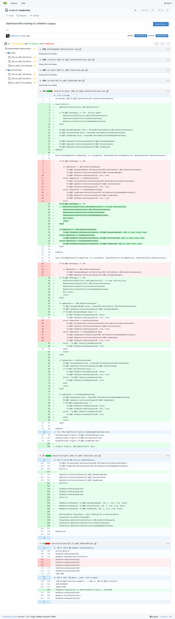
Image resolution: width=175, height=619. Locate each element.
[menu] (168, 44)
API (170, 616)
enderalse (24, 10)
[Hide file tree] (5, 43)
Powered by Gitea (10, 616)
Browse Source (160, 24)
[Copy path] (80, 49)
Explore (14, 3)
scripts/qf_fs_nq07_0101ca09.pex (64, 81)
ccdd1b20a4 (141, 36)
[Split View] (162, 44)
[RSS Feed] (136, 10)
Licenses (163, 616)
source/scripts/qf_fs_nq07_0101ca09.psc (73, 544)
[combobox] (156, 44)
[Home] (5, 3)
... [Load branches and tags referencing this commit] (7, 30)
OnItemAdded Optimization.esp (62, 49)
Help (23, 3)
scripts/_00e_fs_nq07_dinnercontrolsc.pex (69, 60)
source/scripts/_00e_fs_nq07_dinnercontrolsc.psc (80, 91)
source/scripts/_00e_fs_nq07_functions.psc (75, 456)
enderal (13, 10)
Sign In (168, 3)
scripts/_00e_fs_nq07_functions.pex (66, 70)
